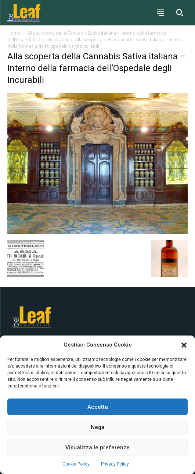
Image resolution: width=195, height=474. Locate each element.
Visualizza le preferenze (97, 447)
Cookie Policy (76, 464)
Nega (98, 427)
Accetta (97, 407)
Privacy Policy (115, 464)
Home (13, 33)
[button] (184, 345)
